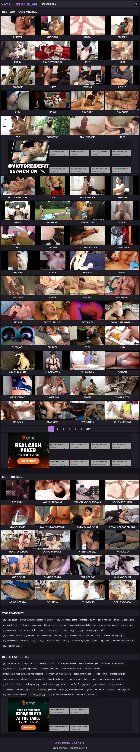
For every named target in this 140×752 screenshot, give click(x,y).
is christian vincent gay (31, 625)
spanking (105, 640)
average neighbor (116, 684)
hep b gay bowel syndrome (71, 689)
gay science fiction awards (14, 694)
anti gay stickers (10, 625)
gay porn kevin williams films (16, 640)
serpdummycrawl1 (27, 630)
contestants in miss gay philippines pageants (23, 673)
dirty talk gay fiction (25, 689)
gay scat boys (38, 640)
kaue (64, 630)
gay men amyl (127, 625)
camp (98, 635)
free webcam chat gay (78, 679)
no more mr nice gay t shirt (113, 663)
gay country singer (80, 640)
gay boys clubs (9, 630)
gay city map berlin (95, 689)
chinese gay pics (117, 673)
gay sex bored (100, 673)
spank (41, 630)
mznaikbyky (8, 689)
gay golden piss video (28, 668)
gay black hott (53, 640)
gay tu (95, 640)
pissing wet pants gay (87, 694)
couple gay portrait (94, 630)
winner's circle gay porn (123, 640)
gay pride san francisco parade (79, 635)
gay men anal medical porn (58, 673)
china (116, 619)
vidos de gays (128, 619)
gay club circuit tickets (13, 684)
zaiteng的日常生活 (37, 694)
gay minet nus (104, 619)
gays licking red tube (71, 668)
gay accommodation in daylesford (18, 663)
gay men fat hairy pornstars (61, 694)
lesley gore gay (32, 684)
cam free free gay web (80, 684)
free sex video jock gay (114, 635)
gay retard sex (9, 668)
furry (92, 619)
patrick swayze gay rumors (54, 684)
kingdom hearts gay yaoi (55, 625)
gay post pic (39, 679)
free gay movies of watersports (16, 679)
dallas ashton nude (82, 673)
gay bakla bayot (10, 619)
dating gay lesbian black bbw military (36, 619)
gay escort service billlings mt (83, 625)
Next (88, 429)
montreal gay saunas (108, 625)
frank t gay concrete (67, 663)
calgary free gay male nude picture (107, 679)
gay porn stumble (92, 668)
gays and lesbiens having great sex (18, 635)
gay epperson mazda (12, 646)
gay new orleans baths (67, 619)
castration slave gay (57, 679)
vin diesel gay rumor (46, 663)
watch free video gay (88, 663)
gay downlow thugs (50, 668)
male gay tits (53, 630)
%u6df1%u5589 (44, 635)
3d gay (66, 640)
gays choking (99, 684)
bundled (58, 635)
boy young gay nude (47, 689)
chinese (83, 619)
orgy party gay (76, 630)
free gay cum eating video (118, 689)
